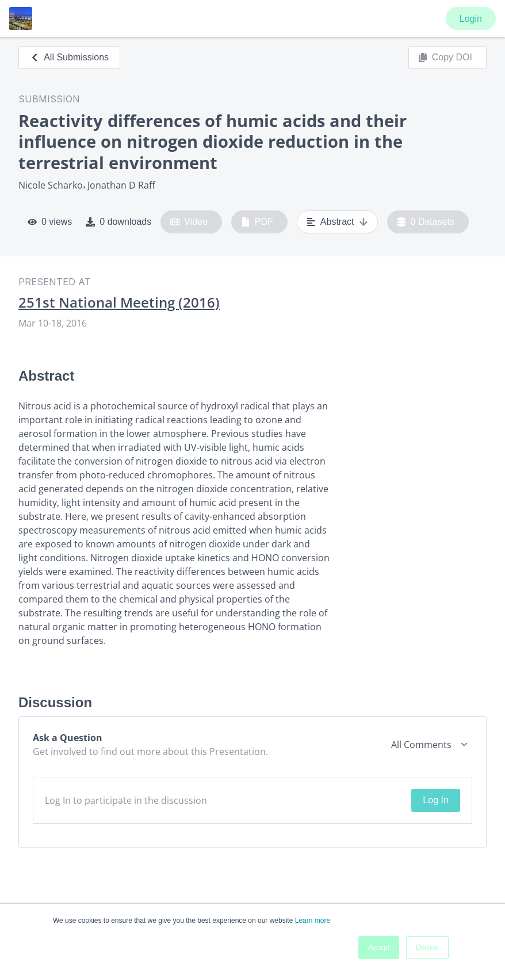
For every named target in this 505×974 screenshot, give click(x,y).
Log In (435, 800)
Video (189, 222)
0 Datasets (426, 222)
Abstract (337, 222)
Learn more (312, 921)
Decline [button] (427, 948)
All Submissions (69, 57)
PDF (257, 222)
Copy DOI (445, 57)
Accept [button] (378, 948)
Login (471, 19)
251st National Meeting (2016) (119, 302)
